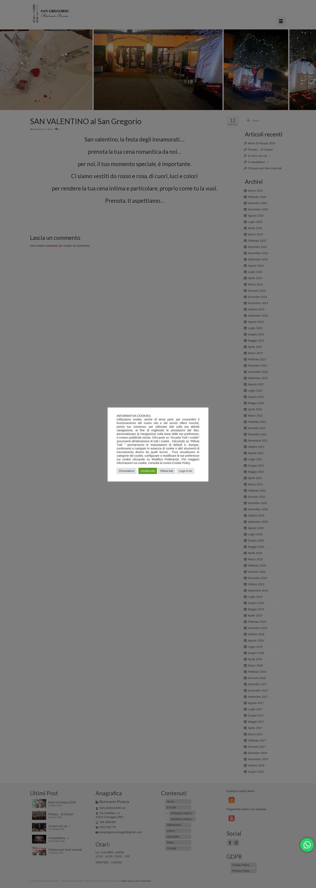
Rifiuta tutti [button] (166, 470)
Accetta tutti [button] (148, 470)
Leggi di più (185, 470)
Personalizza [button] (126, 470)
